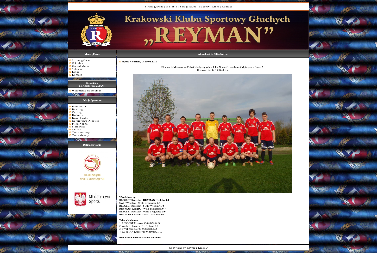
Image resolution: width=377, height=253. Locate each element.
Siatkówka (78, 126)
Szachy (76, 129)
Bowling (77, 109)
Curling (77, 112)
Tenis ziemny (80, 135)
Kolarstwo (78, 115)
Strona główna (154, 6)
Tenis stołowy (81, 132)
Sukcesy (204, 6)
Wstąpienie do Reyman (87, 90)
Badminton (79, 106)
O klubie (171, 6)
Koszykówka (80, 117)
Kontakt (227, 6)
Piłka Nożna (80, 123)
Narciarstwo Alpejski (85, 120)
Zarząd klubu (188, 6)
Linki (215, 6)
